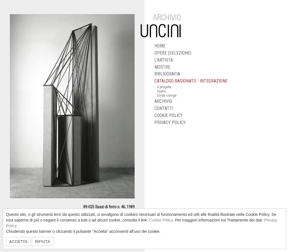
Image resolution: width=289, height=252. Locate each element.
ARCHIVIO (163, 101)
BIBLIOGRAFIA (167, 74)
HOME (159, 46)
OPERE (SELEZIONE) (172, 53)
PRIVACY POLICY (170, 122)
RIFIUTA (42, 241)
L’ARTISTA (163, 60)
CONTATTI (163, 108)
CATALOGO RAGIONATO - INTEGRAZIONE (190, 81)
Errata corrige (166, 95)
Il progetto (164, 87)
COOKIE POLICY (168, 115)
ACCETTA (18, 241)
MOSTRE (162, 67)
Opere (161, 91)
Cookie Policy (161, 220)
